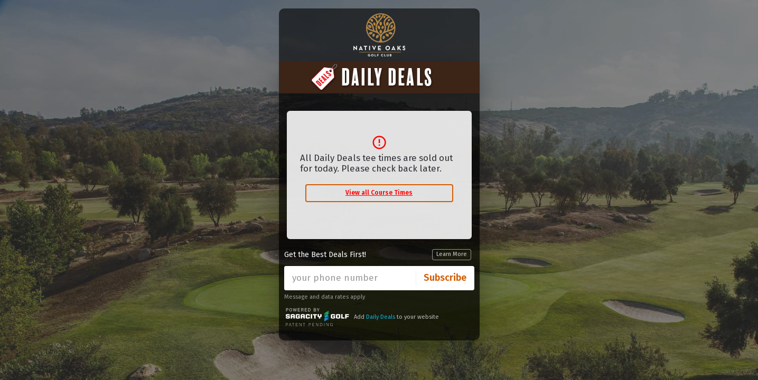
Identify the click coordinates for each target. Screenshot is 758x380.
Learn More (451, 254)
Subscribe (445, 277)
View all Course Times (379, 192)
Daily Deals (380, 317)
